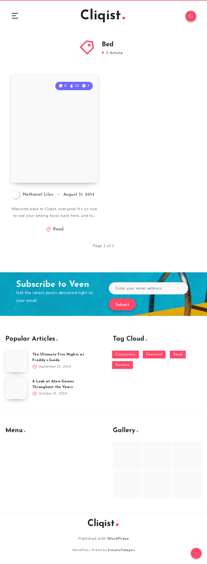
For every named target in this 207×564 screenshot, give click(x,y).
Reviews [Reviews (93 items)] (122, 365)
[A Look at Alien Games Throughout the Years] (16, 388)
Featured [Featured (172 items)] (154, 354)
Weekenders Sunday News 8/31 (53, 164)
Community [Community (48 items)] (125, 354)
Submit (122, 305)
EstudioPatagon (121, 550)
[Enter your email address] (148, 288)
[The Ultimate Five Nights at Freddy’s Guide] (16, 361)
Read (58, 229)
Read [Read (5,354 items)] (177, 354)
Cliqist (102, 16)
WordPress (118, 538)
